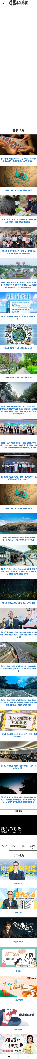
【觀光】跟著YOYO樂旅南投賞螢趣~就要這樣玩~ (18, 533)
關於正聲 (7, 1039)
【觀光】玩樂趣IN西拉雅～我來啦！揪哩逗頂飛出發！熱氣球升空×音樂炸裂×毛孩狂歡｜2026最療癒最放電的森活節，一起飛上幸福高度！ (18, 214)
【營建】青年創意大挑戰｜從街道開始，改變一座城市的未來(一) (18, 696)
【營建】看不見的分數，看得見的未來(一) (18, 307)
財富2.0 (18, 901)
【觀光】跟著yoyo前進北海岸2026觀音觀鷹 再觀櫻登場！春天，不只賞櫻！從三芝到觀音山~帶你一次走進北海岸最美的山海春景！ (18, 501)
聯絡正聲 (26, 1041)
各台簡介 (17, 1039)
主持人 (6, 1041)
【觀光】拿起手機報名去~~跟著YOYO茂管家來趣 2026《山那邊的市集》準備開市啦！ (18, 182)
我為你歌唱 (11, 759)
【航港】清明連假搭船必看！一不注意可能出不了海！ (18, 247)
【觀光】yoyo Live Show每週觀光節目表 (18, 120)
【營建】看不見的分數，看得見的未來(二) (18, 278)
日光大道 (18, 842)
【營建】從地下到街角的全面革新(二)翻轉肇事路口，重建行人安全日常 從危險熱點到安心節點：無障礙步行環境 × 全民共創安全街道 (18, 632)
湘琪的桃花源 (18, 988)
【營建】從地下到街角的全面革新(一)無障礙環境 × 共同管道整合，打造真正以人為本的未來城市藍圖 (18, 598)
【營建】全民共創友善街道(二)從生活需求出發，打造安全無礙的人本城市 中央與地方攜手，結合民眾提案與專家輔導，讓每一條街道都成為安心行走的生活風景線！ (18, 340)
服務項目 (16, 1041)
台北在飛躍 (18, 930)
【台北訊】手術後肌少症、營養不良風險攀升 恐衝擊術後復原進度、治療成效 (18, 407)
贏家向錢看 (18, 959)
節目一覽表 (28, 1039)
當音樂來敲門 (18, 871)
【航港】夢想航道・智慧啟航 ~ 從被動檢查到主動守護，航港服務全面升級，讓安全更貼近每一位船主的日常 (18, 564)
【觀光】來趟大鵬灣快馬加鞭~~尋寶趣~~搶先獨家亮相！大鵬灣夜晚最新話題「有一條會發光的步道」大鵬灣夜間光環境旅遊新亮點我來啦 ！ (18, 729)
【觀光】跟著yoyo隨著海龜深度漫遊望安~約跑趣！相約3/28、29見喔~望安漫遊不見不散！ (18, 468)
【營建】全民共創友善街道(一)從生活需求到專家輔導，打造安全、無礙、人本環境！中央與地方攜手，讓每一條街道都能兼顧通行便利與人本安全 (18, 375)
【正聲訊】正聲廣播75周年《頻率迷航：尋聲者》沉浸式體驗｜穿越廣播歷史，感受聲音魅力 (18, 89)
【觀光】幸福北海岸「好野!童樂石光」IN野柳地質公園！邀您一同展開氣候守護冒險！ (18, 150)
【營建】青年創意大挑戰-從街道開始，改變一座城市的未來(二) (18, 665)
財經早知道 (18, 813)
